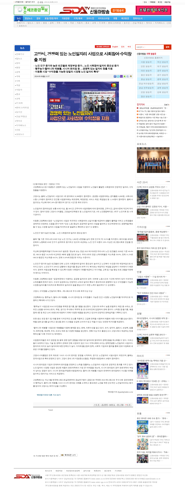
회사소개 (48, 470)
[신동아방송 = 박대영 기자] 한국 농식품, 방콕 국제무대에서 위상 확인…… (159, 458)
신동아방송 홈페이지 (153, 57)
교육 (94, 22)
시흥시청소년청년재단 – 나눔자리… (151, 136)
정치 (38, 22)
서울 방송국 (146, 62)
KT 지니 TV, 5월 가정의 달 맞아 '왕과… (152, 111)
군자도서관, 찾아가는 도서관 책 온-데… (153, 120)
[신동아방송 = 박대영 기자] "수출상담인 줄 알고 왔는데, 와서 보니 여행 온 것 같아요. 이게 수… (153, 239)
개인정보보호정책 (73, 470)
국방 (72, 22)
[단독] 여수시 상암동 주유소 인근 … (152, 187)
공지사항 (86, 470)
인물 (139, 272)
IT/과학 (102, 22)
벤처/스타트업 (114, 22)
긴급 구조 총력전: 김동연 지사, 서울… (153, 206)
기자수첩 (142, 227)
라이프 (140, 356)
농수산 (127, 22)
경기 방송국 (162, 74)
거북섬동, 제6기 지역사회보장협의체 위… (153, 127)
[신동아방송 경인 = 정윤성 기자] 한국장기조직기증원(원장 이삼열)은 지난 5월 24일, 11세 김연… (153, 284)
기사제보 (118, 470)
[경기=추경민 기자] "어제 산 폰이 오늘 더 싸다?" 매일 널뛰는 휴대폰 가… (160, 442)
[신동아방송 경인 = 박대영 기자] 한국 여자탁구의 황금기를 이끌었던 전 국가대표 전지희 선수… (153, 300)
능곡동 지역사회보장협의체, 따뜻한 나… (153, 133)
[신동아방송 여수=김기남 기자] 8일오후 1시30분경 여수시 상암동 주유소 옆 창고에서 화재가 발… (160, 194)
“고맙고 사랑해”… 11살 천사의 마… (152, 276)
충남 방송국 (146, 79)
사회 (65, 22)
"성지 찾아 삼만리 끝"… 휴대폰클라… (152, 436)
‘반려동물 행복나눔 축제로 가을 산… (152, 360)
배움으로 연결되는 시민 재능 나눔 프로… (153, 117)
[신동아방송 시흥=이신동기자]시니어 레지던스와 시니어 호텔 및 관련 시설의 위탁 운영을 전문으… (153, 325)
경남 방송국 (162, 83)
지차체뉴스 (160, 22)
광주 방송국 (162, 70)
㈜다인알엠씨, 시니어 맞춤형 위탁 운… (153, 318)
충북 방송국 (162, 79)
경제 (52, 22)
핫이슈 (149, 22)
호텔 (139, 313)
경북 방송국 (162, 87)
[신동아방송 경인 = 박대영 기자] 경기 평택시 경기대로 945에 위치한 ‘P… (159, 401)
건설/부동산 (137, 22)
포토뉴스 (23, 25)
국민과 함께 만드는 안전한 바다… (151, 174)
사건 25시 (142, 182)
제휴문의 (97, 470)
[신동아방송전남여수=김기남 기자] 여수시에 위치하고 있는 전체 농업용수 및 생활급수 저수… (153, 342)
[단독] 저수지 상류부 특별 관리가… (152, 334)
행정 (45, 22)
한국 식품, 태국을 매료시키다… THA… (153, 452)
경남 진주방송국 (146, 87)
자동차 (80, 22)
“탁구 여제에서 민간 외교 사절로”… (152, 293)
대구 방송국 (162, 66)
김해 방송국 (162, 92)
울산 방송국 (146, 74)
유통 (139, 413)
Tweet (50, 410)
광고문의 (107, 470)
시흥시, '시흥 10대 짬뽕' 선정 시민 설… (153, 114)
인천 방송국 (146, 66)
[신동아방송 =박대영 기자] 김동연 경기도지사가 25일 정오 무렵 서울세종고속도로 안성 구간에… (153, 214)
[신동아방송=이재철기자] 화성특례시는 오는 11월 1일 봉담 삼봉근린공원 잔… (160, 366)
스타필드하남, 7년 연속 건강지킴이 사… (153, 130)
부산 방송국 (162, 62)
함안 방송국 (146, 96)
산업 (169, 22)
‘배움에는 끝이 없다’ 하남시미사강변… (152, 124)
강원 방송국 (146, 92)
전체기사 (21, 22)
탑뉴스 (31, 22)
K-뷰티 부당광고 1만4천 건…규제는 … (153, 381)
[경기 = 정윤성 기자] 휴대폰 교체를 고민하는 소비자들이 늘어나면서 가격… (160, 424)
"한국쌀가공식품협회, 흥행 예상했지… (153, 231)
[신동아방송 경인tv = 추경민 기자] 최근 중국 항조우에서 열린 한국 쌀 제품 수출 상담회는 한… (159, 255)
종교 (87, 22)
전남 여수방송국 (146, 83)
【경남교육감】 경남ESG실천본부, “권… (153, 108)
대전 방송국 (146, 70)
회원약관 (59, 470)
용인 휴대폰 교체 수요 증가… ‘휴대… (152, 418)
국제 (58, 22)
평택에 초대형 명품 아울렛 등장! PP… (152, 394)
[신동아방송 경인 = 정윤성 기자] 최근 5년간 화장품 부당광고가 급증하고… (159, 387)
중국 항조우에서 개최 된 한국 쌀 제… (152, 248)
